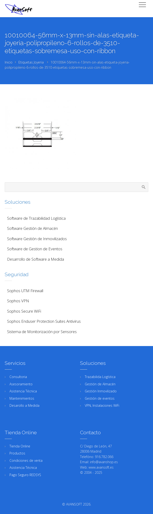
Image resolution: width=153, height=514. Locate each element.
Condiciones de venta (25, 460)
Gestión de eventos (100, 398)
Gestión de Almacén (100, 384)
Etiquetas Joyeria (31, 62)
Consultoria (18, 377)
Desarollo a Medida (24, 405)
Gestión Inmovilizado (101, 391)
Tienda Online (19, 446)
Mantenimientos (21, 398)
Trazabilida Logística (100, 377)
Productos (17, 453)
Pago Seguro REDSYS (25, 475)
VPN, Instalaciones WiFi (102, 405)
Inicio (9, 62)
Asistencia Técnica (23, 391)
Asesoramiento (21, 384)
